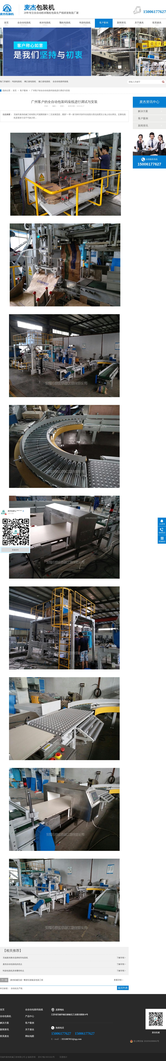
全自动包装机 (24, 23)
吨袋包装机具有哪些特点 (13, 971)
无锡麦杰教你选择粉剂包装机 (15, 958)
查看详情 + (118, 980)
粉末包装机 (45, 23)
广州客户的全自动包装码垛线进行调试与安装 (50, 91)
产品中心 (29, 1016)
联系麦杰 (156, 23)
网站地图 (29, 1036)
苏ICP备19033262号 (46, 1057)
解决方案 (143, 111)
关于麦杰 (139, 23)
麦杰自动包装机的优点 (12, 964)
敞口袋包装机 (44, 82)
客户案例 (103, 23)
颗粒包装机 (65, 23)
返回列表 (123, 987)
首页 (15, 91)
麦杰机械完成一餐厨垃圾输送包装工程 (26, 980)
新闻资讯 (121, 23)
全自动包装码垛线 (60, 82)
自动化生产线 (16, 988)
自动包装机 (5, 1016)
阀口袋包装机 (30, 82)
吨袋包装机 (84, 23)
